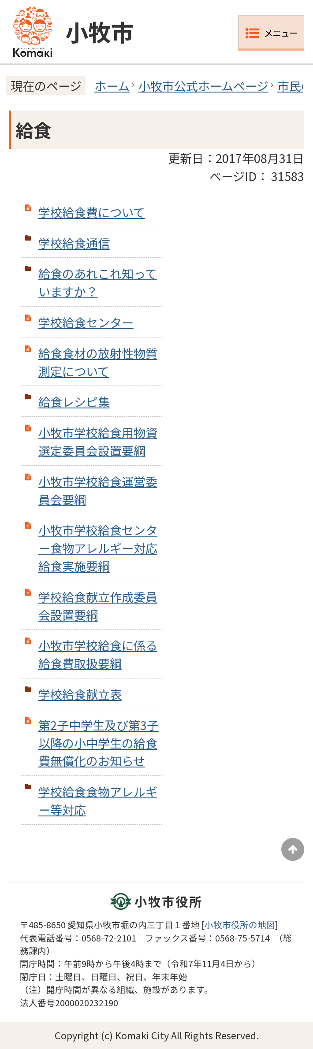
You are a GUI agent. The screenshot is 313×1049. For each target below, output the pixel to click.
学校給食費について (91, 212)
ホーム (112, 85)
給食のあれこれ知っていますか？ (97, 282)
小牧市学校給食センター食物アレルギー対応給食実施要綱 (97, 548)
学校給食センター (86, 322)
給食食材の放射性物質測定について (97, 362)
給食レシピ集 (74, 401)
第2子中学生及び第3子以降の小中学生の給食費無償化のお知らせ (98, 743)
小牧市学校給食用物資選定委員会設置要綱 (97, 441)
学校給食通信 (74, 243)
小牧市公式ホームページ (203, 85)
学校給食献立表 (80, 694)
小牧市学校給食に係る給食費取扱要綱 (97, 654)
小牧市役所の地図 (240, 924)
